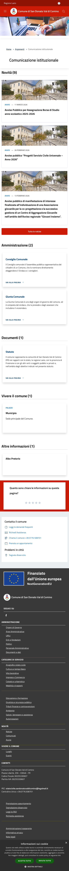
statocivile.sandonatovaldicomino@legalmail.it (27, 788)
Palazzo (9, 407)
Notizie (9, 731)
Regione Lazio (10, 3)
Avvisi (7, 104)
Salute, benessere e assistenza (19, 714)
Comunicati (11, 735)
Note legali (10, 836)
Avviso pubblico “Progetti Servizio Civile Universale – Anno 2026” (34, 157)
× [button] (66, 843)
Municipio (11, 413)
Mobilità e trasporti (14, 685)
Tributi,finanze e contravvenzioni (20, 706)
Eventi (9, 755)
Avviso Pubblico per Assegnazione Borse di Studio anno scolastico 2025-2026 (32, 112)
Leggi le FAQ (11, 811)
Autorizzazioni (12, 718)
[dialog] (34, 855)
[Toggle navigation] (5, 11)
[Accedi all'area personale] (59, 3)
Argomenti (19, 49)
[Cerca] (63, 11)
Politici (9, 643)
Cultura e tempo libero (16, 669)
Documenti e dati (13, 652)
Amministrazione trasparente (19, 828)
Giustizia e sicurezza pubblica (18, 702)
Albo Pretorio (13, 459)
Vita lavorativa (12, 673)
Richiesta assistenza (15, 815)
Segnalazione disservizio (16, 807)
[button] (34, 866)
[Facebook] (6, 615)
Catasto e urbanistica (15, 681)
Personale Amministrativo (17, 648)
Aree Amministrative (15, 631)
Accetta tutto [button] (24, 861)
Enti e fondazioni (13, 639)
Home (8, 49)
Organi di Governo (14, 627)
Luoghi (9, 751)
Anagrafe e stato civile (16, 664)
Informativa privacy (14, 832)
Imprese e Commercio (15, 677)
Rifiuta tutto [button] (45, 861)
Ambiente (10, 710)
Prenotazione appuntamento (18, 803)
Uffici (8, 635)
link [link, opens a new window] (59, 855)
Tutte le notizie (34, 231)
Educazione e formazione (17, 698)
